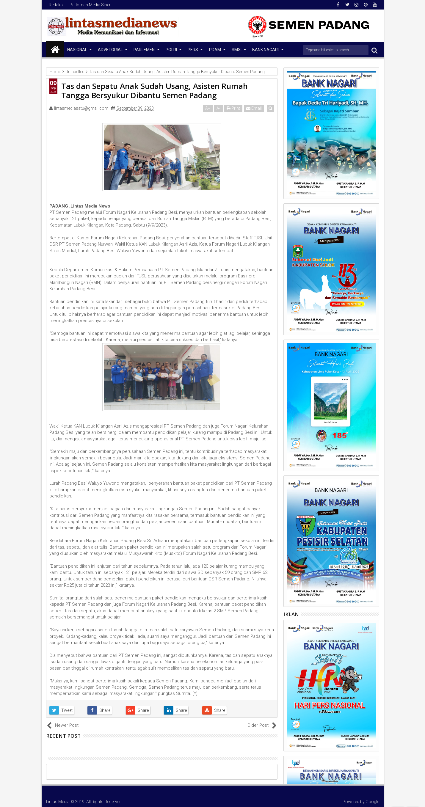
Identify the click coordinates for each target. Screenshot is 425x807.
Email (254, 108)
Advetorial (110, 49)
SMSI (236, 49)
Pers (193, 49)
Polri (171, 49)
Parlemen (144, 49)
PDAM (215, 49)
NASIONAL (77, 49)
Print (234, 108)
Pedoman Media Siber (90, 4)
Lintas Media (58, 801)
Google (372, 801)
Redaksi (56, 4)
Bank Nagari (265, 49)
